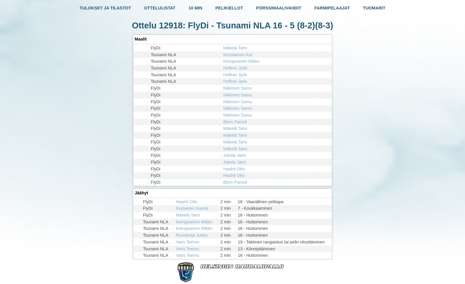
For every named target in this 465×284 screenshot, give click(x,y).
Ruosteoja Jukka (191, 235)
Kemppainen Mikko (241, 61)
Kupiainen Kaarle (192, 208)
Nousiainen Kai (237, 54)
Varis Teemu (187, 242)
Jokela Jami (234, 155)
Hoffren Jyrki (235, 68)
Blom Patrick (235, 122)
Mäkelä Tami (235, 48)
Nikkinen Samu (237, 88)
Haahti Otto (234, 169)
